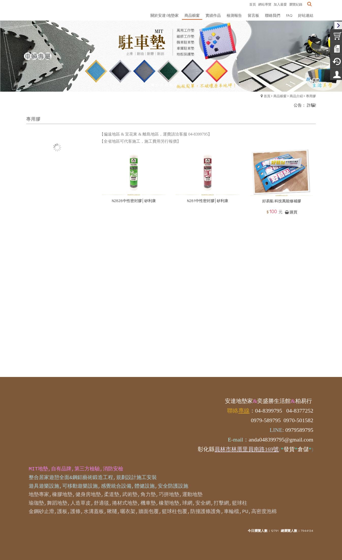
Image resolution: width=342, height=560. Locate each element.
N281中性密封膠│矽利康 (207, 209)
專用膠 (311, 96)
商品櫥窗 (280, 96)
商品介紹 (296, 96)
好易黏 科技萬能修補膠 (281, 210)
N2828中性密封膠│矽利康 (134, 209)
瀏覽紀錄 (295, 4)
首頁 (267, 96)
